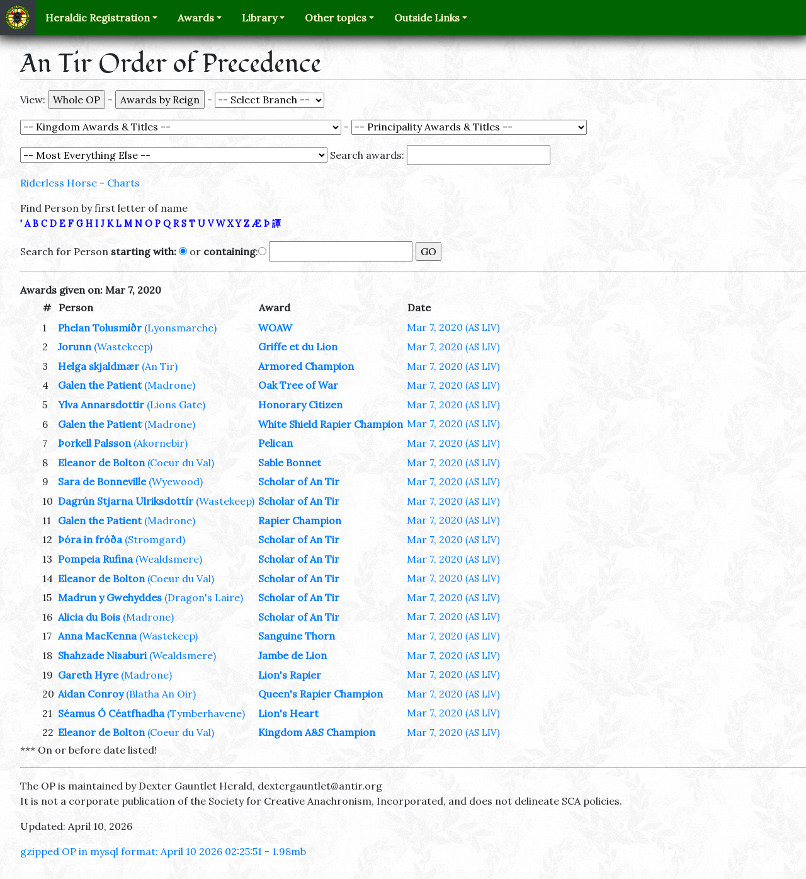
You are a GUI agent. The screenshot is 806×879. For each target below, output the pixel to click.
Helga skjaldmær (98, 366)
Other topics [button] (335, 17)
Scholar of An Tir (298, 481)
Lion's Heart (288, 713)
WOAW (275, 327)
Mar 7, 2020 (453, 327)
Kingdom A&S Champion (316, 732)
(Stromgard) (155, 539)
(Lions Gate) (176, 404)
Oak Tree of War (298, 385)
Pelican (275, 443)
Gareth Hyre (88, 675)
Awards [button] (196, 17)
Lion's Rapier (289, 675)
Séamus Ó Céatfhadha (111, 713)
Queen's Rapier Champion (320, 693)
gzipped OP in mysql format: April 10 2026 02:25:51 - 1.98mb (163, 851)
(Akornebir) (160, 443)
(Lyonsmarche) (180, 327)
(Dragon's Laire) (203, 597)
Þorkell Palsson (94, 443)
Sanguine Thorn (296, 635)
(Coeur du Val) (180, 462)
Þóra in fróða (90, 539)
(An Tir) (160, 366)
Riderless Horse (58, 182)
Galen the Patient (100, 385)
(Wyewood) (176, 481)
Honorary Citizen (300, 404)
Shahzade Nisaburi (102, 655)
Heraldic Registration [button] (97, 17)
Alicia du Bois (89, 617)
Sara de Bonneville (102, 481)
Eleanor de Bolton (101, 462)
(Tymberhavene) (206, 713)
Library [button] (259, 17)
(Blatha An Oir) (161, 693)
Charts (123, 182)
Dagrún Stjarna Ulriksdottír (125, 501)
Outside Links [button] (427, 17)
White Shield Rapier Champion (330, 424)
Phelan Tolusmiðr (100, 327)
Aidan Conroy (90, 693)
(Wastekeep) (123, 346)
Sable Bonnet (289, 462)
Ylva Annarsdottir (101, 404)
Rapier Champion (299, 520)
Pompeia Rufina (95, 559)
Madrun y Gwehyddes (110, 597)
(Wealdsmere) (168, 559)
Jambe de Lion (292, 655)
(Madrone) (169, 385)
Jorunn (74, 346)
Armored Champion (306, 366)
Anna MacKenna (97, 635)
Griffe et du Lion (298, 346)
